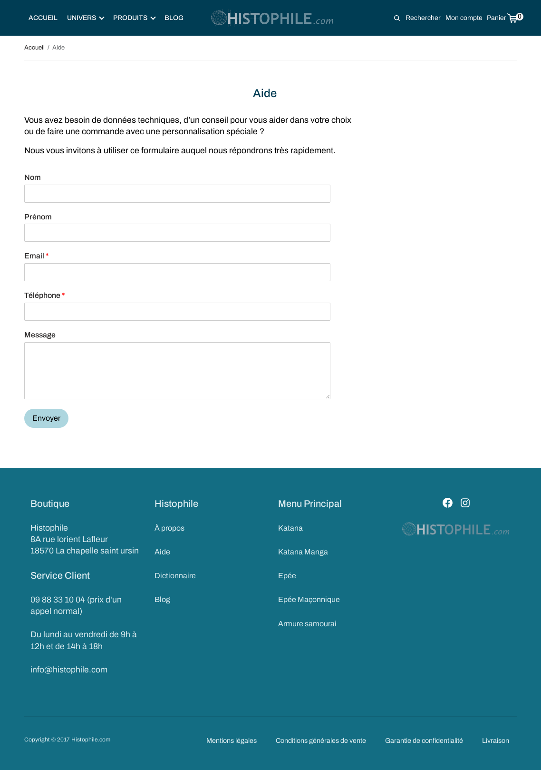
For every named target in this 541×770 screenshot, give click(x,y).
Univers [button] (86, 17)
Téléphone (44, 295)
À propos (169, 528)
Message (40, 335)
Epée (287, 576)
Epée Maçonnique (309, 600)
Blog (174, 17)
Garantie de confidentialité (424, 740)
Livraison (495, 740)
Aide (162, 552)
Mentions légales (231, 740)
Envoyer (46, 418)
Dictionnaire (175, 576)
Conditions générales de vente (321, 740)
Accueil (43, 17)
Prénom (38, 217)
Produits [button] (134, 17)
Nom (32, 177)
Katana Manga (303, 552)
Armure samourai (307, 624)
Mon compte (464, 17)
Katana (290, 528)
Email (36, 256)
